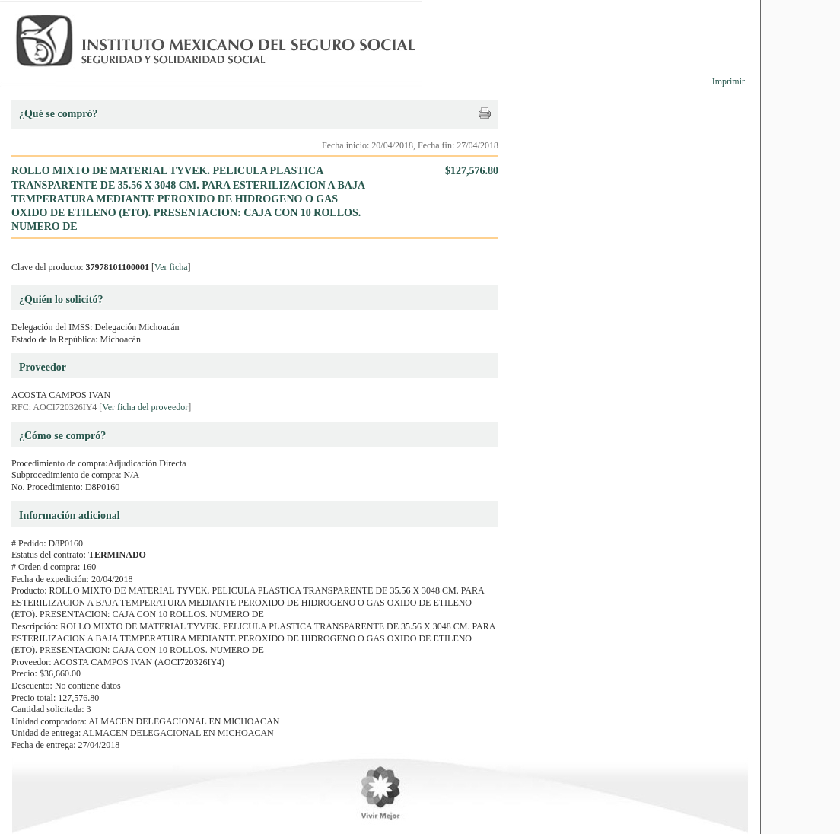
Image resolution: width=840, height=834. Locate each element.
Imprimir (728, 81)
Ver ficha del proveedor (145, 407)
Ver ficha (171, 267)
